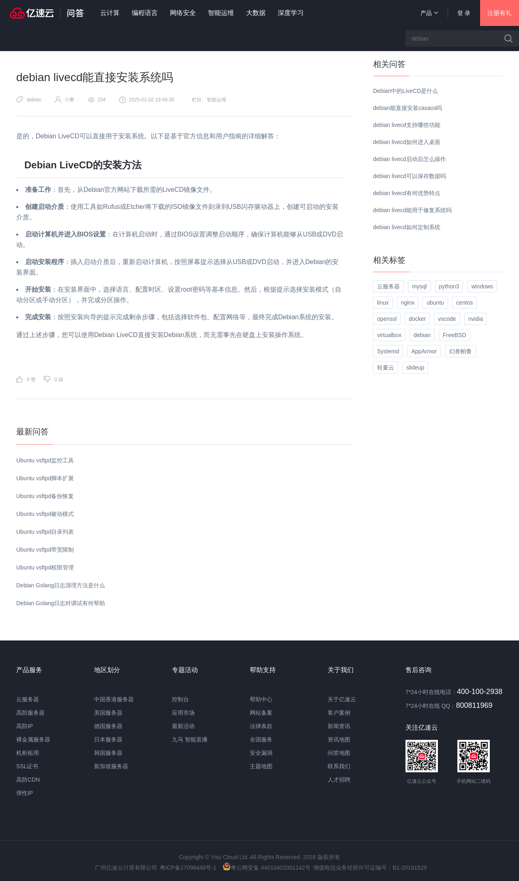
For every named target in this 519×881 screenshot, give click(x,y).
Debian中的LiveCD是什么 (405, 91)
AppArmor (424, 351)
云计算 (110, 12)
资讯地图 (339, 739)
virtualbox (389, 335)
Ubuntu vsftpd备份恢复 (45, 496)
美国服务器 (108, 712)
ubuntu (435, 302)
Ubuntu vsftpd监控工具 (45, 460)
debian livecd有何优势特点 (406, 193)
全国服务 (261, 739)
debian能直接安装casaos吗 (407, 108)
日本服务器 (108, 739)
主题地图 (261, 766)
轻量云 (385, 367)
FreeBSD (454, 335)
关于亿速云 (342, 699)
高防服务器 (30, 712)
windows (482, 286)
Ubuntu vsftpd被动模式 (45, 514)
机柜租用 (27, 753)
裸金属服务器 (33, 739)
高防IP (24, 726)
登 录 (463, 13)
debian (34, 100)
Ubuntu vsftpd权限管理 (45, 567)
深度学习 (291, 12)
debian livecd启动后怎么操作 (409, 159)
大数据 (256, 12)
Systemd (388, 351)
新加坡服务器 (111, 766)
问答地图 (339, 753)
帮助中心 (261, 699)
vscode (447, 319)
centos (464, 302)
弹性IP (24, 793)
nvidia (475, 319)
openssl (387, 319)
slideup (415, 367)
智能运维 (221, 12)
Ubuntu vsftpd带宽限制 (45, 549)
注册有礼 (499, 12)
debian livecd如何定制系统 (406, 227)
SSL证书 (27, 766)
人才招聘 (339, 779)
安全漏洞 (261, 753)
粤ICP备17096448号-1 (188, 867)
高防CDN (28, 779)
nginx (407, 302)
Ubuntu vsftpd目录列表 (45, 532)
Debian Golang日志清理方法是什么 (60, 585)
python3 (449, 286)
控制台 (180, 699)
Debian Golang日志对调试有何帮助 (60, 603)
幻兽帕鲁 (460, 351)
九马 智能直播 (190, 739)
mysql (419, 286)
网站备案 (261, 712)
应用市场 (183, 712)
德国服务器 (108, 726)
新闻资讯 (339, 726)
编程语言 (145, 12)
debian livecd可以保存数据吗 (409, 176)
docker (417, 319)
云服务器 (388, 286)
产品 (429, 13)
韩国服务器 (108, 753)
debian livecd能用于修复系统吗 (412, 210)
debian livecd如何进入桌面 (406, 142)
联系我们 (339, 766)
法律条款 (261, 726)
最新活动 (183, 726)
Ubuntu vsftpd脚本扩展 (45, 478)
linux (383, 302)
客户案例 (339, 712)
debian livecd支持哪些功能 (406, 125)
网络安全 (183, 12)
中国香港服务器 (114, 699)
